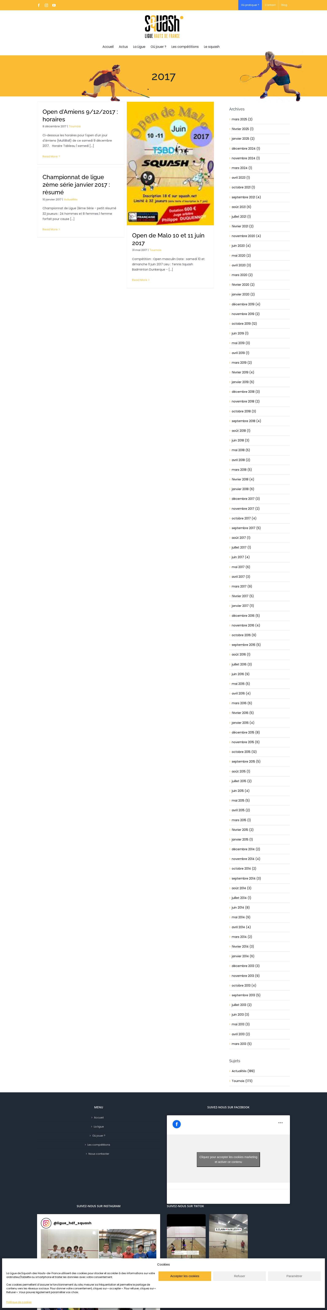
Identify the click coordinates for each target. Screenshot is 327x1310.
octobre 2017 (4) (244, 518)
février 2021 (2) (243, 226)
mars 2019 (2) (242, 363)
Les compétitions (98, 1144)
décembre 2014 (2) (246, 849)
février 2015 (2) (243, 830)
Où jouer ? (98, 1135)
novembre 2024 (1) (246, 158)
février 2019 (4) (243, 372)
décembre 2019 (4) (246, 304)
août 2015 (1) (241, 771)
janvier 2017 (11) (243, 606)
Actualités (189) (243, 1071)
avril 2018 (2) (241, 460)
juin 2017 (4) (241, 557)
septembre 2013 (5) (246, 995)
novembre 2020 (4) (246, 236)
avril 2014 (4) (241, 927)
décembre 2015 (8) (246, 732)
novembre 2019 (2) (246, 314)
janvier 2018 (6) (243, 489)
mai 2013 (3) (241, 1024)
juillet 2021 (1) (241, 217)
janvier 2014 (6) (243, 956)
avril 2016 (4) (241, 693)
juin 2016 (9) (241, 674)
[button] (69, 1258)
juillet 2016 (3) (242, 664)
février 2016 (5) (243, 713)
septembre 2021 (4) (246, 197)
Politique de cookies (19, 1302)
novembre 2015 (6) (246, 742)
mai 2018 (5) (241, 450)
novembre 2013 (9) (246, 976)
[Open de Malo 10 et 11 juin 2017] (170, 163)
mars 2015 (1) (241, 820)
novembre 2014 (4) (246, 859)
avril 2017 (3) (241, 577)
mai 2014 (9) (241, 917)
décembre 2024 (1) (246, 148)
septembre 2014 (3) (246, 878)
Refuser (239, 1276)
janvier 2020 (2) (243, 294)
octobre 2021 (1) (243, 187)
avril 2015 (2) (241, 810)
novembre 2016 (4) (246, 625)
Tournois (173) (242, 1081)
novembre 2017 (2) (246, 509)
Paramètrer (294, 1276)
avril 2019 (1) (240, 353)
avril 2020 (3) (241, 265)
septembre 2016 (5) (246, 645)
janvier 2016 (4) (243, 723)
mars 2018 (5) (242, 470)
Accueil (99, 1117)
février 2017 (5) (243, 596)
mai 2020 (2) (241, 255)
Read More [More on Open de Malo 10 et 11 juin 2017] (139, 280)
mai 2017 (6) (241, 567)
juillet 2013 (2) (242, 1005)
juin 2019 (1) (240, 333)
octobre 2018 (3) (244, 411)
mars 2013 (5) (242, 1044)
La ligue (99, 1126)
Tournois (75, 126)
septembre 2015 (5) (246, 761)
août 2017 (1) (241, 538)
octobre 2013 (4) (244, 985)
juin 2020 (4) (241, 246)
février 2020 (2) (243, 285)
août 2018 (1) (241, 431)
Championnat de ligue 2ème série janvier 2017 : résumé (76, 185)
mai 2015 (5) (241, 800)
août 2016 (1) (241, 654)
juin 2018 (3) (240, 440)
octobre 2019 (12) (244, 324)
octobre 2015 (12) (244, 752)
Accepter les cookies (184, 1276)
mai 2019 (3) (241, 343)
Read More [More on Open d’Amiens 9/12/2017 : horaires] (50, 156)
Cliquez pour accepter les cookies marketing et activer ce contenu (228, 1159)
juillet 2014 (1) (241, 898)
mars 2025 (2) (242, 119)
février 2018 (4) (243, 479)
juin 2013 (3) (240, 1014)
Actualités (71, 199)
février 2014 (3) (243, 946)
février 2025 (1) (243, 129)
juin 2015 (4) (241, 791)
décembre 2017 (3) (246, 499)
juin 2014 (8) (241, 907)
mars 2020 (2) (242, 275)
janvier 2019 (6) (243, 382)
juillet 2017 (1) (241, 547)
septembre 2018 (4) (246, 421)
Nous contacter (98, 1154)
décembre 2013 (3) (246, 966)
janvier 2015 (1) (242, 839)
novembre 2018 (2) (246, 401)
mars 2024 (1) (242, 168)
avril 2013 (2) (241, 1034)
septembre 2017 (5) (246, 528)
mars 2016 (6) (242, 703)
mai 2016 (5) (241, 684)
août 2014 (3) (242, 888)
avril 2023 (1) (241, 178)
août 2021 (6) (241, 207)
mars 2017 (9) (242, 586)
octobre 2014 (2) (244, 868)
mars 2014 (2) (242, 937)
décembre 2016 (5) (246, 616)
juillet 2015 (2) (242, 781)
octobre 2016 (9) (244, 635)
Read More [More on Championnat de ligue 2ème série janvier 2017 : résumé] (50, 229)
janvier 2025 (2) (243, 139)
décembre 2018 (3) (246, 392)
